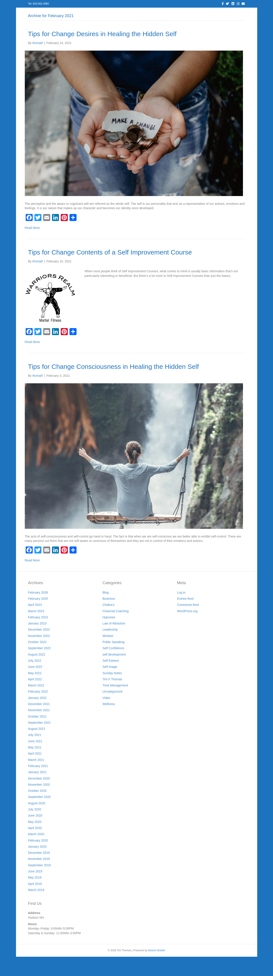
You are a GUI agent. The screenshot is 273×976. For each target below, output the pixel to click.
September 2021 (39, 741)
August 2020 (36, 822)
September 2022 (39, 667)
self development (114, 673)
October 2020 (37, 810)
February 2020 (38, 859)
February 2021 (38, 785)
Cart (223, 13)
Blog (117, 13)
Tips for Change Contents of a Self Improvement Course (110, 271)
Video (107, 717)
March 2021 (36, 779)
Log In (66, 13)
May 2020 (34, 841)
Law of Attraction (114, 642)
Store (209, 13)
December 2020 (39, 797)
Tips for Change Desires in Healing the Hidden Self (102, 53)
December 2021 (39, 723)
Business (109, 617)
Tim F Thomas (112, 698)
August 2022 (36, 673)
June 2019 (35, 890)
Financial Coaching (116, 630)
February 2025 (38, 617)
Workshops (190, 13)
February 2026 (38, 611)
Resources (153, 13)
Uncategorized (112, 711)
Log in (181, 611)
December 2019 (39, 872)
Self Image (110, 686)
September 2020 (39, 816)
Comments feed (188, 624)
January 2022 (37, 717)
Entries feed (185, 617)
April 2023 (35, 624)
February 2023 (38, 636)
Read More (32, 247)
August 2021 (36, 748)
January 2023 (37, 642)
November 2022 (39, 655)
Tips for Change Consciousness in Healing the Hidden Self (113, 385)
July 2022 (34, 679)
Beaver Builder (156, 969)
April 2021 (35, 772)
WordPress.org (187, 630)
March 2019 (36, 909)
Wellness (109, 723)
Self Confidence (113, 667)
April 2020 (35, 847)
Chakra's (109, 624)
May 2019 (34, 896)
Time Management (115, 704)
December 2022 (39, 649)
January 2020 (37, 865)
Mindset (108, 655)
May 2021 (34, 766)
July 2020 (34, 828)
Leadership (110, 649)
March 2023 (36, 630)
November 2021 (39, 729)
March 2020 (36, 853)
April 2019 (35, 903)
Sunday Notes (112, 692)
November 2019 (39, 878)
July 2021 (34, 754)
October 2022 (37, 661)
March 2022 (36, 704)
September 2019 (39, 884)
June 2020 (35, 834)
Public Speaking (114, 661)
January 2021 (37, 791)
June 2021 (35, 760)
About (82, 13)
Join (171, 13)
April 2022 (35, 698)
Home (50, 13)
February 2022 (38, 711)
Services (100, 13)
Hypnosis (109, 636)
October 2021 (37, 735)
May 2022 (34, 692)
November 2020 (39, 803)
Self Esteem (111, 679)
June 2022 (35, 686)
